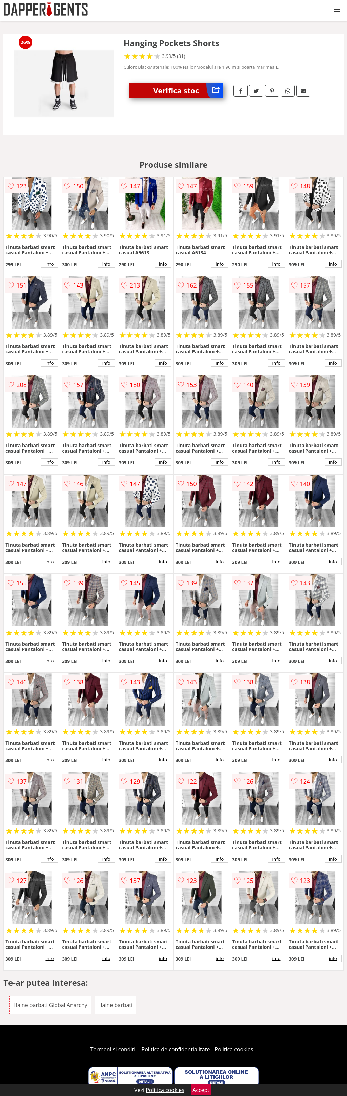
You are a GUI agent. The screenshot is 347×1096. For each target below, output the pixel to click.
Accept (200, 1090)
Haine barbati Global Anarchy (50, 1005)
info (49, 264)
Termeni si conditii (113, 1049)
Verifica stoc (188, 90)
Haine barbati (115, 1005)
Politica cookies (234, 1049)
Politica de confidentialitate (176, 1049)
